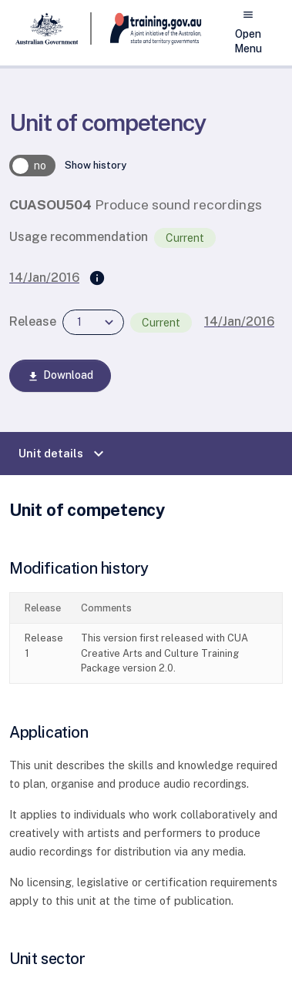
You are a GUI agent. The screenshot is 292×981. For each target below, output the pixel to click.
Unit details (63, 453)
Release (32, 321)
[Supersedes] (97, 278)
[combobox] (93, 322)
